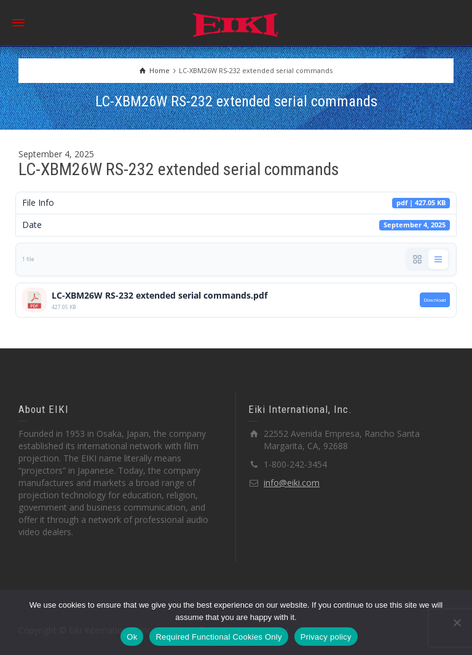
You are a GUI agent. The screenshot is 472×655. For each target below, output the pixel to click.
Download (434, 300)
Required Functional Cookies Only (218, 636)
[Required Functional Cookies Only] (456, 622)
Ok (132, 636)
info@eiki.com (292, 482)
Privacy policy (326, 636)
